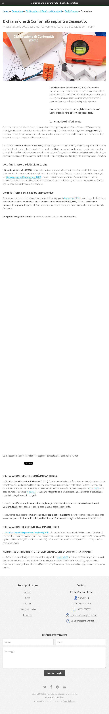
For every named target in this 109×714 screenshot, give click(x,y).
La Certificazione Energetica (84, 620)
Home (6, 11)
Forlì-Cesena (71, 11)
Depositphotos (69, 701)
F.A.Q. (27, 597)
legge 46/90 (62, 557)
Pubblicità (27, 615)
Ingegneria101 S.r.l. (72, 198)
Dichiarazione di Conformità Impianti (44, 11)
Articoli (27, 592)
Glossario (27, 603)
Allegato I (31, 491)
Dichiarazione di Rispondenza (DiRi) (23, 177)
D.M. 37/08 (94, 488)
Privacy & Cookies (27, 609)
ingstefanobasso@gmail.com (83, 615)
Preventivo (17, 11)
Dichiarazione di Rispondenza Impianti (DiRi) (27, 532)
